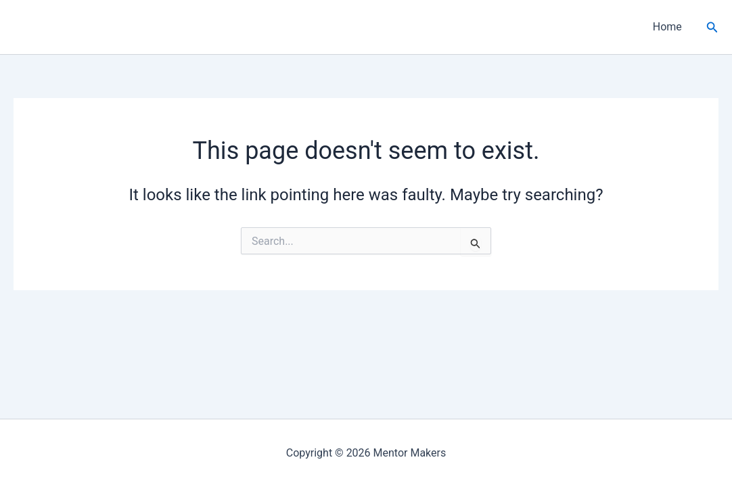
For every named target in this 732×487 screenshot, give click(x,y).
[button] (712, 27)
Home (667, 26)
